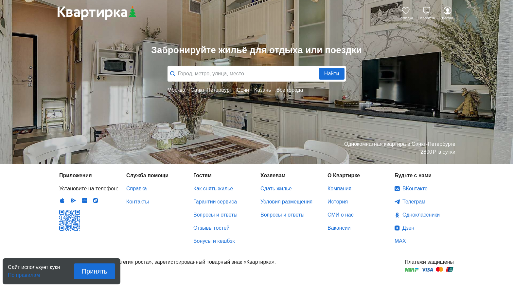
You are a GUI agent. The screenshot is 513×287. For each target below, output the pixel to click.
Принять (94, 271)
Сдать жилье (276, 188)
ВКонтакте (415, 188)
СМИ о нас (340, 215)
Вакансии (339, 228)
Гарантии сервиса (215, 201)
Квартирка (97, 13)
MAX (400, 241)
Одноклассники (421, 215)
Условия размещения (286, 201)
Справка (136, 188)
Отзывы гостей (211, 228)
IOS (62, 200)
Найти (331, 73)
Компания (339, 188)
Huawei (84, 200)
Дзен (408, 228)
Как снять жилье (213, 188)
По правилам (24, 273)
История (337, 201)
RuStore (95, 200)
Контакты (137, 201)
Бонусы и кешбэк (214, 241)
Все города (289, 90)
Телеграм (413, 201)
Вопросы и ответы (215, 215)
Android (73, 200)
